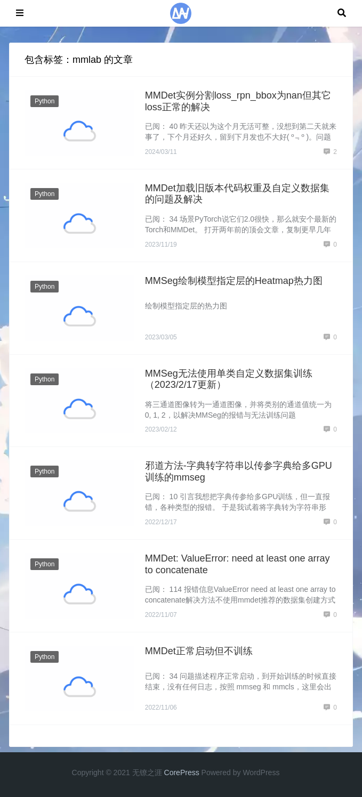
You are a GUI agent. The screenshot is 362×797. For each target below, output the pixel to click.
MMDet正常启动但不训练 (199, 651)
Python (44, 101)
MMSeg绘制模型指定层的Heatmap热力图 (234, 280)
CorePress (181, 772)
